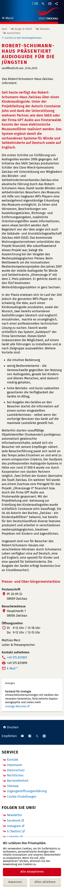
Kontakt (12, 760)
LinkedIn (13, 837)
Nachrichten (13, 33)
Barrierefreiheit (18, 781)
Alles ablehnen (45, 881)
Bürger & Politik (23, 29)
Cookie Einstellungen (22, 796)
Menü (7, 18)
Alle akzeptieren (32, 871)
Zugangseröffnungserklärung (27, 791)
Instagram (14, 826)
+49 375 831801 (17, 657)
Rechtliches (15, 775)
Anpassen (15, 881)
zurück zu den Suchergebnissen (23, 37)
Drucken (11, 727)
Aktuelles (45, 29)
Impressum (14, 765)
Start (4, 29)
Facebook (13, 820)
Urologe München (16, 706)
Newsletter (14, 815)
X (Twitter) (14, 831)
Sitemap (13, 786)
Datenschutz (16, 770)
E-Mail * (12, 668)
